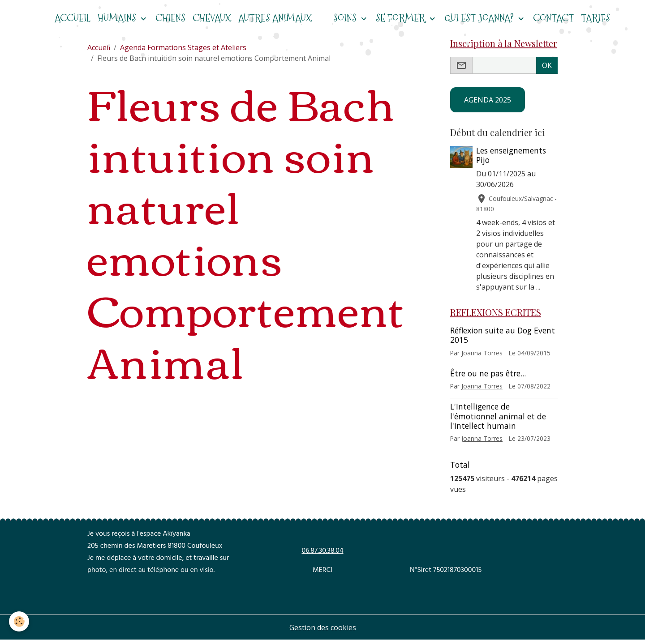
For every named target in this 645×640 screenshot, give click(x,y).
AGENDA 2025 (487, 100)
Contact (553, 18)
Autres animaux (275, 18)
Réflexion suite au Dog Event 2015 (502, 335)
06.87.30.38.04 (322, 551)
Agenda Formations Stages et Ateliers (183, 47)
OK (547, 65)
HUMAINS (118, 18)
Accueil (98, 47)
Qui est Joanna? (480, 18)
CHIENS (170, 18)
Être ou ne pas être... (488, 373)
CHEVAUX (212, 18)
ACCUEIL (72, 18)
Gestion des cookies (322, 627)
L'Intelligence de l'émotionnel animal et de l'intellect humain (498, 416)
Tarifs (595, 18)
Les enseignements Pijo (511, 155)
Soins (346, 18)
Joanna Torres (482, 353)
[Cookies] (19, 621)
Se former (401, 18)
